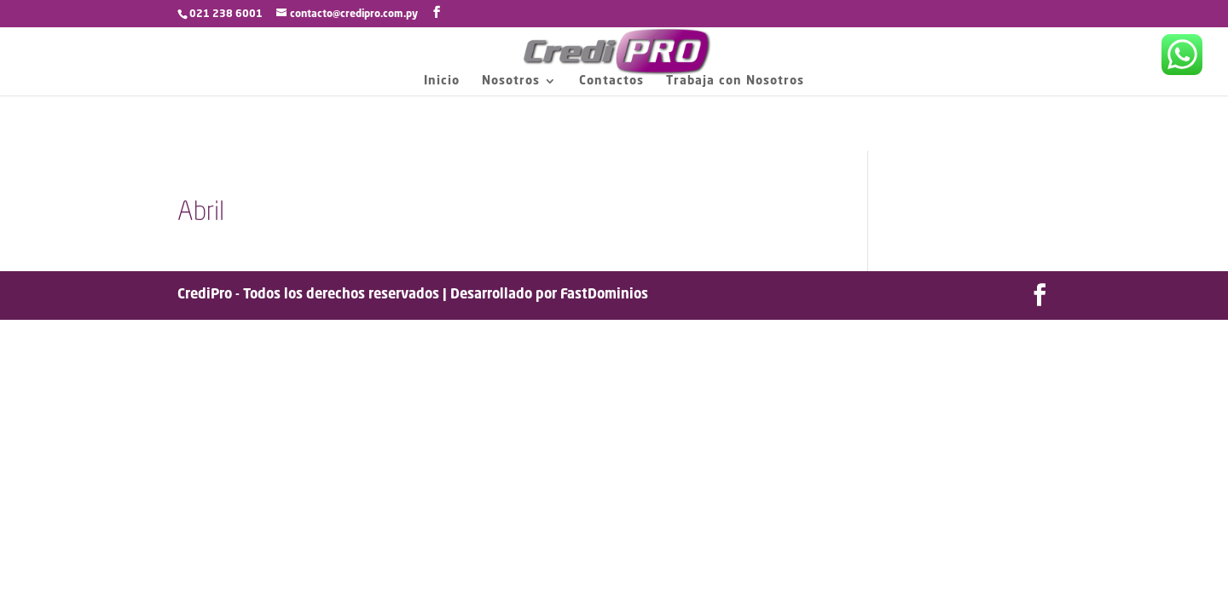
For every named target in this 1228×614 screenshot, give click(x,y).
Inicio (442, 81)
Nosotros (511, 81)
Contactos (611, 81)
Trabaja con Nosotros (735, 81)
